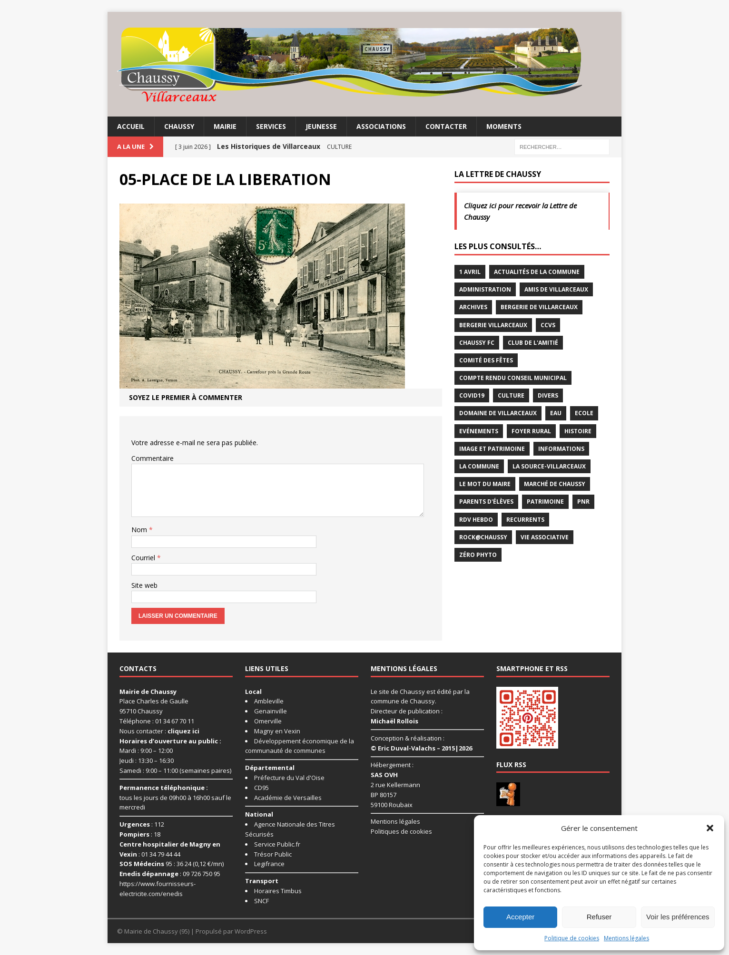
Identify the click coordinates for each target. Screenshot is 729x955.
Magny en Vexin (277, 731)
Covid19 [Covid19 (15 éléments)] (471, 395)
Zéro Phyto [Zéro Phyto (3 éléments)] (478, 555)
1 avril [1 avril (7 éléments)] (470, 272)
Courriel (144, 557)
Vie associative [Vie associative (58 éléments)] (545, 537)
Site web (144, 585)
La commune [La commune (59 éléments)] (479, 466)
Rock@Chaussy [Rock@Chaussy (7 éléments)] (483, 537)
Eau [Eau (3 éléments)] (556, 413)
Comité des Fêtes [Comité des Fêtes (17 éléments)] (486, 360)
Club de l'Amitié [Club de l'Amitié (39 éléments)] (533, 343)
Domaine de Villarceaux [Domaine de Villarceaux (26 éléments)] (498, 413)
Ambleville (269, 701)
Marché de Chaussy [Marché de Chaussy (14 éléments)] (554, 484)
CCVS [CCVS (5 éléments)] (548, 325)
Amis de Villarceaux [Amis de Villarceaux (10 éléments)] (556, 289)
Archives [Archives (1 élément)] (473, 307)
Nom (140, 529)
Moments (504, 126)
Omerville (268, 721)
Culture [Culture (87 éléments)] (511, 395)
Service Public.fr (277, 844)
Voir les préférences (677, 917)
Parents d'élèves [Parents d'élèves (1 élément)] (486, 501)
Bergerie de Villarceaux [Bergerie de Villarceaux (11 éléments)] (539, 307)
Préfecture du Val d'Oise (289, 777)
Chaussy (179, 126)
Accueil (131, 126)
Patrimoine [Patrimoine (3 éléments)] (545, 501)
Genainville (270, 711)
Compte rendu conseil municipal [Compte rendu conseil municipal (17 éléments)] (513, 378)
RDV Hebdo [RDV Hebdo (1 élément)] (476, 520)
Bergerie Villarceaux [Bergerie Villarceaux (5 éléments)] (493, 325)
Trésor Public (273, 854)
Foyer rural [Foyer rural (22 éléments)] (531, 431)
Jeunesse (321, 126)
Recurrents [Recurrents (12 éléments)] (525, 520)
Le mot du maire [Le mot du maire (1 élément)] (485, 484)
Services (271, 126)
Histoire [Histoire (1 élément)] (577, 431)
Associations (381, 126)
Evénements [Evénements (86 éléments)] (478, 431)
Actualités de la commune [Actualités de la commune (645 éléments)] (537, 272)
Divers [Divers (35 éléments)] (548, 395)
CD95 (261, 787)
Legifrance (269, 863)
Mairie (225, 126)
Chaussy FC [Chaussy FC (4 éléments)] (476, 343)
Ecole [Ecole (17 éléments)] (584, 413)
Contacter (446, 126)
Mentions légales (626, 938)
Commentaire (152, 458)
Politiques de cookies (401, 831)
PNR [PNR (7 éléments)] (583, 501)
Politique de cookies (571, 938)
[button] (710, 828)
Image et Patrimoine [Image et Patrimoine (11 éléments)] (492, 449)
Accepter (520, 917)
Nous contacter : (159, 731)
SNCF (261, 901)
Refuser (599, 917)
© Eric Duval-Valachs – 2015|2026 (421, 748)
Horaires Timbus (278, 891)
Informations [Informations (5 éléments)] (561, 449)
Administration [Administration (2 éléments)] (485, 289)
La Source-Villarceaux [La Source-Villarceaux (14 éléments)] (549, 466)
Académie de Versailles (288, 797)
